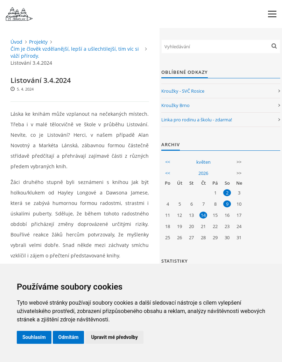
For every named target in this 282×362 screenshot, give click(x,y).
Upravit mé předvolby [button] (114, 337)
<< (167, 162)
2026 (203, 173)
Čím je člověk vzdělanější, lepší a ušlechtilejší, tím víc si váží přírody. (74, 52)
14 (203, 215)
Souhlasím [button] (34, 337)
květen (203, 162)
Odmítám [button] (68, 337)
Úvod (16, 41)
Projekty (38, 41)
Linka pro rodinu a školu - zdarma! (196, 119)
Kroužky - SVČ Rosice (182, 91)
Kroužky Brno (175, 105)
